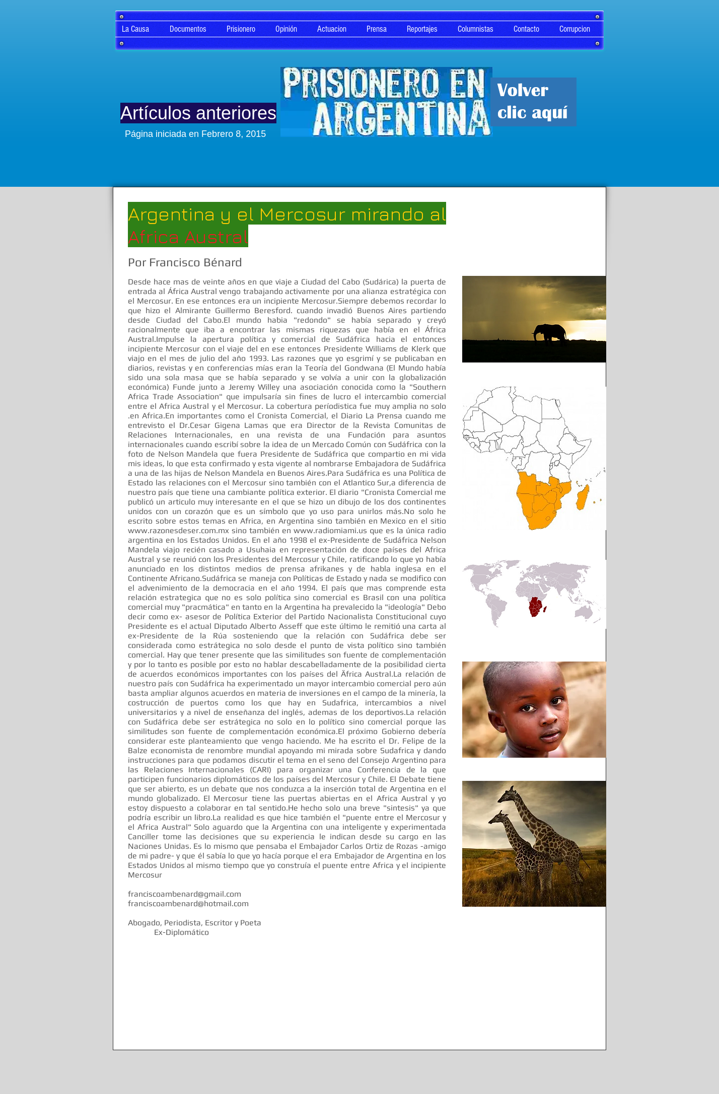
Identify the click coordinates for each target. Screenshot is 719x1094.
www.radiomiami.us (330, 530)
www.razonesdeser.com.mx (178, 530)
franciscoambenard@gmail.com (184, 894)
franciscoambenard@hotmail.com (188, 903)
